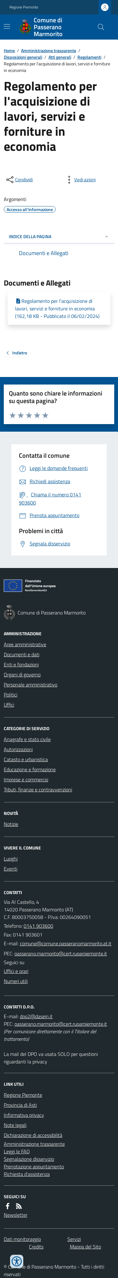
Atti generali (59, 57)
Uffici (9, 704)
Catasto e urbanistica (26, 759)
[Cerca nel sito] (98, 27)
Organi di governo (22, 674)
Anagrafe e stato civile (27, 739)
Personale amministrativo (30, 684)
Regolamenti (89, 57)
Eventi (10, 868)
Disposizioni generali (23, 57)
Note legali (15, 1125)
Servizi (74, 1239)
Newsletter (15, 1215)
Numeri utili (16, 981)
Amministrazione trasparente (48, 50)
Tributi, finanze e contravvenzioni (38, 789)
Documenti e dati (21, 654)
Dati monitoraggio (22, 1239)
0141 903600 (38, 926)
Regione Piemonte (23, 7)
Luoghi (11, 858)
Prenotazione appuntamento (34, 1166)
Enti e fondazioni (21, 664)
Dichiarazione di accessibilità (33, 1135)
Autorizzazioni (18, 749)
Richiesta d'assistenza (27, 1174)
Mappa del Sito (85, 1246)
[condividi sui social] (19, 180)
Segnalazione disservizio (29, 1159)
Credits (36, 1246)
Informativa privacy (24, 1115)
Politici (10, 694)
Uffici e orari (16, 971)
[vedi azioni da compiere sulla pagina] (80, 180)
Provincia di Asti (20, 1105)
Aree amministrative (25, 644)
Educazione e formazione (30, 769)
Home (9, 50)
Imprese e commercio (26, 779)
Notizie (11, 824)
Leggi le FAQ (17, 1151)
